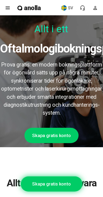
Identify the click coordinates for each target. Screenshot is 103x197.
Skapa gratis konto (51, 135)
